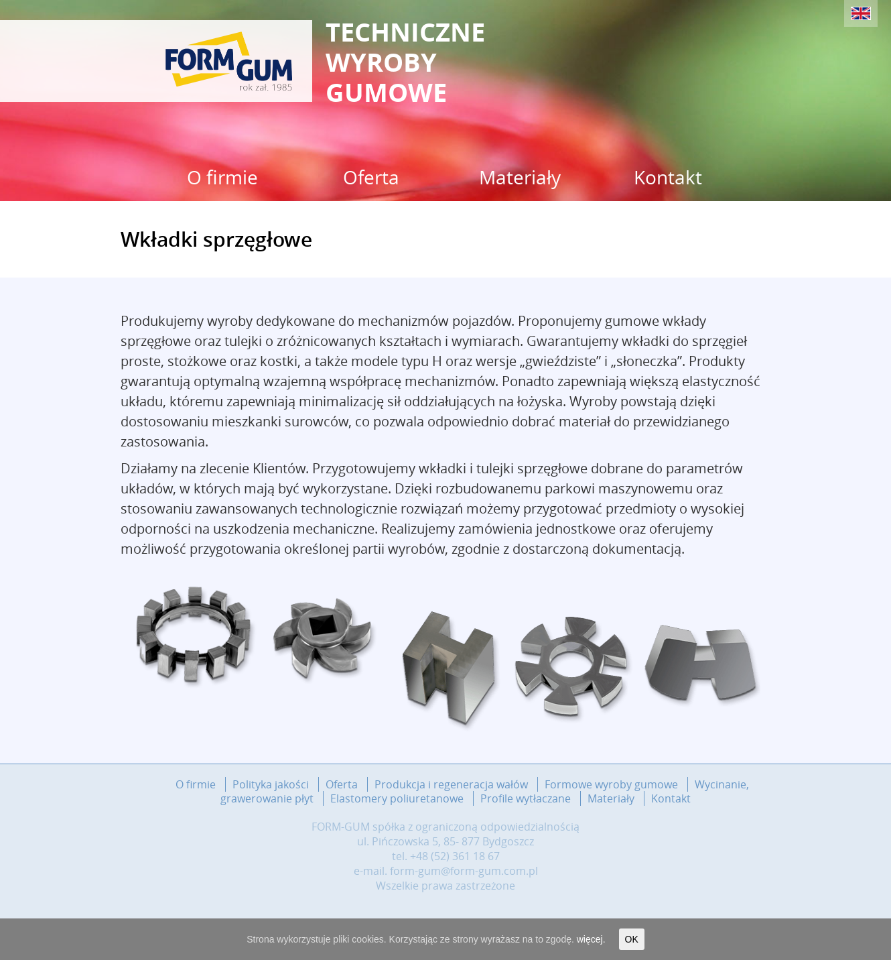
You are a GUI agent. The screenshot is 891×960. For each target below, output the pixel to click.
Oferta (371, 177)
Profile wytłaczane (525, 798)
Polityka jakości (270, 784)
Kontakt (668, 177)
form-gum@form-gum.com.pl (464, 870)
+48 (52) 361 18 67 (455, 856)
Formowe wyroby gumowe (611, 784)
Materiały (520, 177)
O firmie (222, 177)
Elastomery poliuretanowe (397, 798)
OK (631, 939)
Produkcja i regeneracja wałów (451, 784)
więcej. (591, 939)
